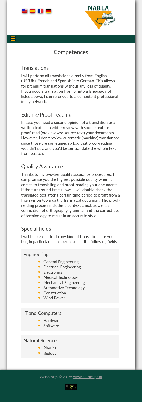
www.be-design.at (87, 376)
